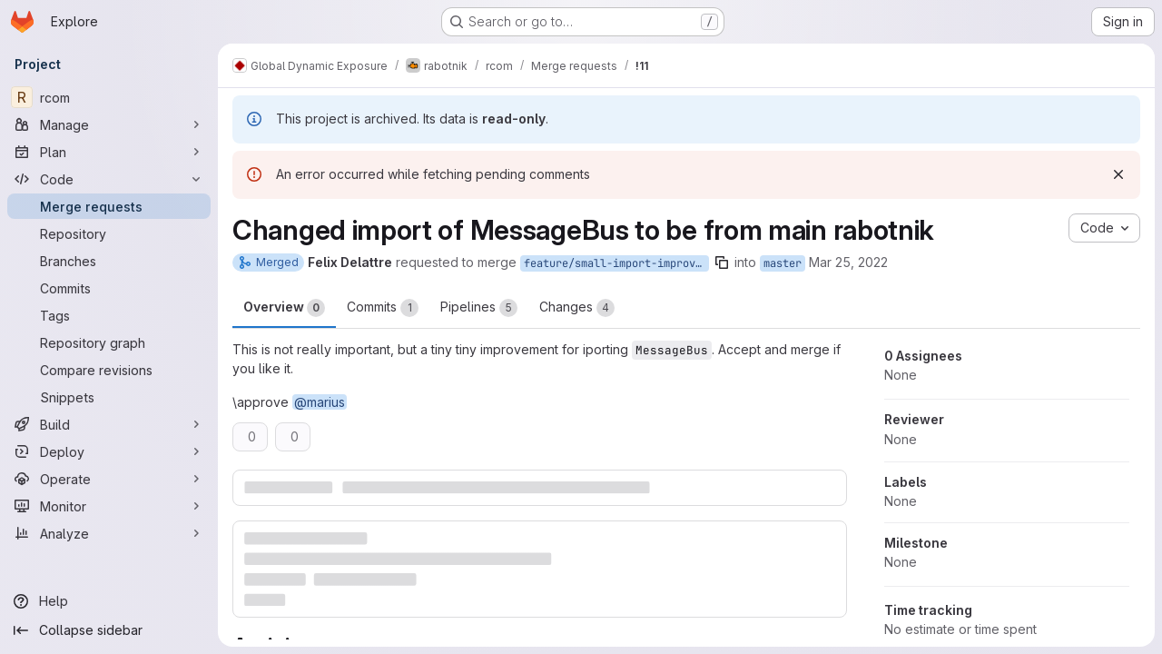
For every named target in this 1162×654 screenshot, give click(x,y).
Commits (383, 308)
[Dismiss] (1118, 174)
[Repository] (109, 233)
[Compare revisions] (109, 369)
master (782, 263)
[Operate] (109, 478)
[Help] (109, 601)
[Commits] (109, 288)
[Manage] (109, 124)
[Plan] (109, 151)
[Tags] (109, 315)
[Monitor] (109, 506)
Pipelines (478, 308)
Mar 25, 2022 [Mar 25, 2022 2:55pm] (848, 262)
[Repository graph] (109, 342)
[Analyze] (109, 533)
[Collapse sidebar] (109, 630)
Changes (577, 308)
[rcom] (109, 97)
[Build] (109, 424)
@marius (319, 402)
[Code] (109, 179)
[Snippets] (109, 397)
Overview (284, 308)
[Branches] (109, 260)
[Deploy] (109, 451)
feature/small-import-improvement (616, 263)
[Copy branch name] (722, 262)
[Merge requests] (109, 206)
